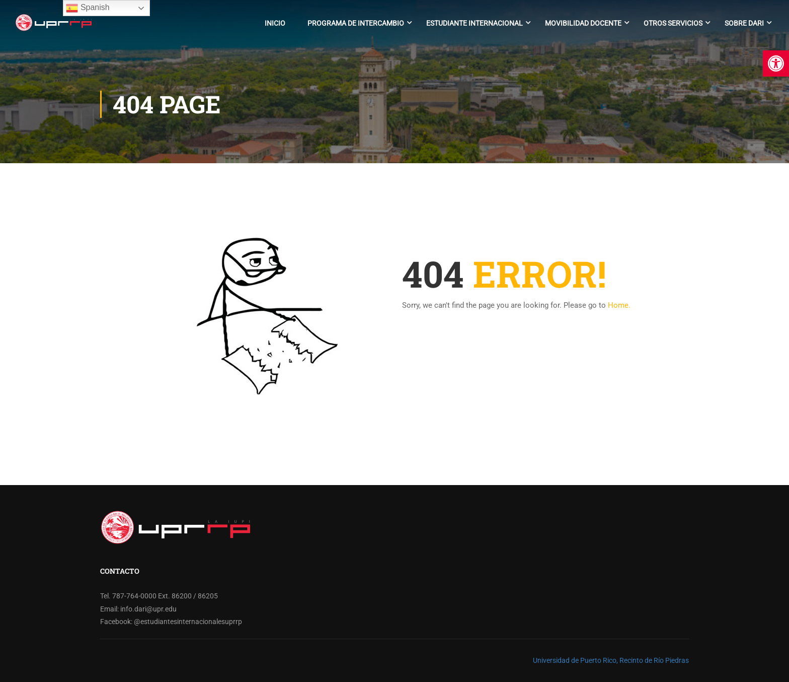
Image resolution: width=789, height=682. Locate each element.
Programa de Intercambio (355, 23)
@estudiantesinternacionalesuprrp (188, 622)
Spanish (87, 8)
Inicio (275, 23)
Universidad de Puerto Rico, (575, 660)
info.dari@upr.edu (148, 609)
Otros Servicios (673, 23)
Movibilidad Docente (583, 23)
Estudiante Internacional (474, 23)
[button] (776, 63)
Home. (619, 305)
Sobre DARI (744, 23)
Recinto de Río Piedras (654, 660)
